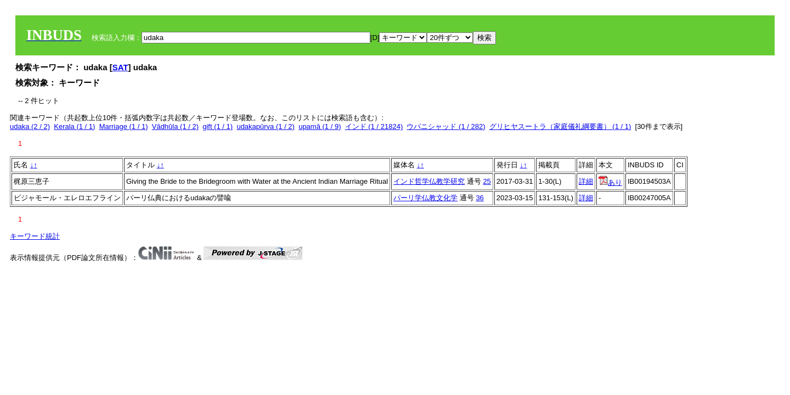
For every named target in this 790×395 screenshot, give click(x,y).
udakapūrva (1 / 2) (265, 126)
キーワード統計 (35, 236)
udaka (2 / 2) (30, 126)
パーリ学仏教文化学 (425, 198)
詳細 (586, 181)
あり (610, 182)
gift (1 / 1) (217, 126)
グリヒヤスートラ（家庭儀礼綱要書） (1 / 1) (560, 126)
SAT (120, 67)
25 (486, 181)
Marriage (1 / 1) (123, 126)
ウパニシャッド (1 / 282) (446, 126)
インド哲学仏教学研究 (429, 181)
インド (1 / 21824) (374, 126)
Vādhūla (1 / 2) (175, 126)
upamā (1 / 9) (319, 126)
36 (479, 198)
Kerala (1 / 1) (74, 126)
